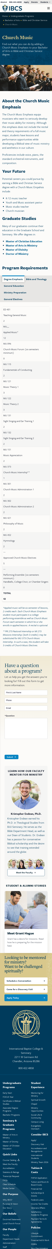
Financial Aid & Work (40, 1240)
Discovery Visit (37, 1144)
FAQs (5, 1180)
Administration (9, 1243)
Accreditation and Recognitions (39, 1150)
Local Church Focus (11, 1223)
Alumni (4, 2)
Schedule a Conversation (19, 980)
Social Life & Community (36, 1116)
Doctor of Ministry (17, 254)
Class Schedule (9, 1184)
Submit (10, 757)
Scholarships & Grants (37, 1194)
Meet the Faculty (24, 872)
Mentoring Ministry (37, 1094)
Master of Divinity (17, 249)
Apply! (33, 1140)
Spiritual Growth (38, 1099)
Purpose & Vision (10, 1203)
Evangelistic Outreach (36, 1127)
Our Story (7, 1207)
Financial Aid (36, 1188)
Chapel (34, 1103)
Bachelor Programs (11, 1114)
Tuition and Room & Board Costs (40, 1183)
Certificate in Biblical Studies (12, 1102)
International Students (36, 1157)
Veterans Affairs (38, 1207)
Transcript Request (11, 1176)
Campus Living (37, 1121)
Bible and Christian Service (35, 20)
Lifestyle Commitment (37, 1235)
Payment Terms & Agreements (39, 1220)
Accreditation (9, 1168)
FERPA (34, 1244)
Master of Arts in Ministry (21, 245)
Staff (5, 1247)
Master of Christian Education (24, 241)
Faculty (6, 1234)
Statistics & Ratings (11, 1172)
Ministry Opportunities (37, 1109)
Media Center (9, 1188)
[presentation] (26, 747)
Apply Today (13, 997)
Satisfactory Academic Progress (39, 1213)
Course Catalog (9, 1160)
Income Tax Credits (39, 1203)
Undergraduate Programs (22, 15)
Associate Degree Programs (10, 1109)
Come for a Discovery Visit (20, 989)
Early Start (7, 1092)
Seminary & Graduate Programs (10, 1125)
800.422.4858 (15, 2)
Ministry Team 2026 (39, 1162)
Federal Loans (37, 1199)
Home (5, 15)
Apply (26, 2)
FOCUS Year (8, 1096)
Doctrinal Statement (12, 1219)
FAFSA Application (39, 1177)
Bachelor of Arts (12, 20)
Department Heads (11, 1238)
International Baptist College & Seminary (26, 1055)
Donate (34, 2)
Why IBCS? (7, 1199)
